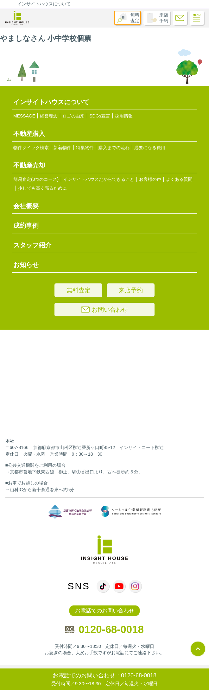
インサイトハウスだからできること (98, 179)
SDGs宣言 (99, 115)
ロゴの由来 (73, 115)
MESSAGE (24, 115)
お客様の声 (150, 179)
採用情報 (124, 115)
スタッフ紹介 (32, 245)
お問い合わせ (104, 309)
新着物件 (62, 147)
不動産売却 (29, 165)
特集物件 (85, 147)
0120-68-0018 (104, 629)
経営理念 (49, 115)
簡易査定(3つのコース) (36, 179)
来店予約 (163, 17)
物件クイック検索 (31, 147)
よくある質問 (179, 179)
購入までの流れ (114, 147)
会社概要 (26, 205)
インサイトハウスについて (44, 3)
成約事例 (26, 225)
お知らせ (26, 264)
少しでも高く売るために (42, 188)
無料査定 (134, 17)
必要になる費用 (149, 147)
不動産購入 (29, 133)
